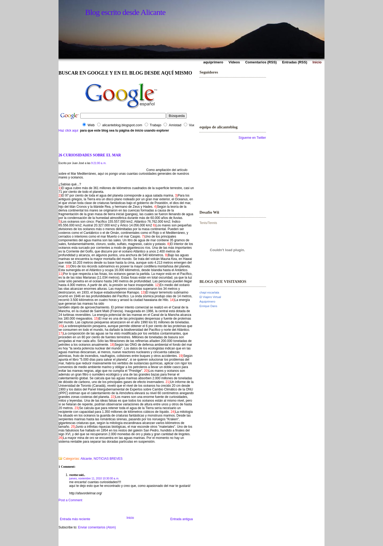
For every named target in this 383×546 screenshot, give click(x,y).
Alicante (86, 459)
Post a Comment (70, 500)
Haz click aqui (68, 130)
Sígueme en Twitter (252, 138)
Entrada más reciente (75, 519)
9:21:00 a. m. (98, 163)
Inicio (130, 518)
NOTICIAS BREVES (108, 459)
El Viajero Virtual (210, 297)
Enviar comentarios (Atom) (97, 527)
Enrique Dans (208, 306)
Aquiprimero (207, 301)
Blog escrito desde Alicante (125, 12)
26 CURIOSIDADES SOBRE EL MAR (90, 155)
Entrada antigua (181, 519)
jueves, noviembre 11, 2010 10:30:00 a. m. (94, 478)
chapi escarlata (209, 292)
